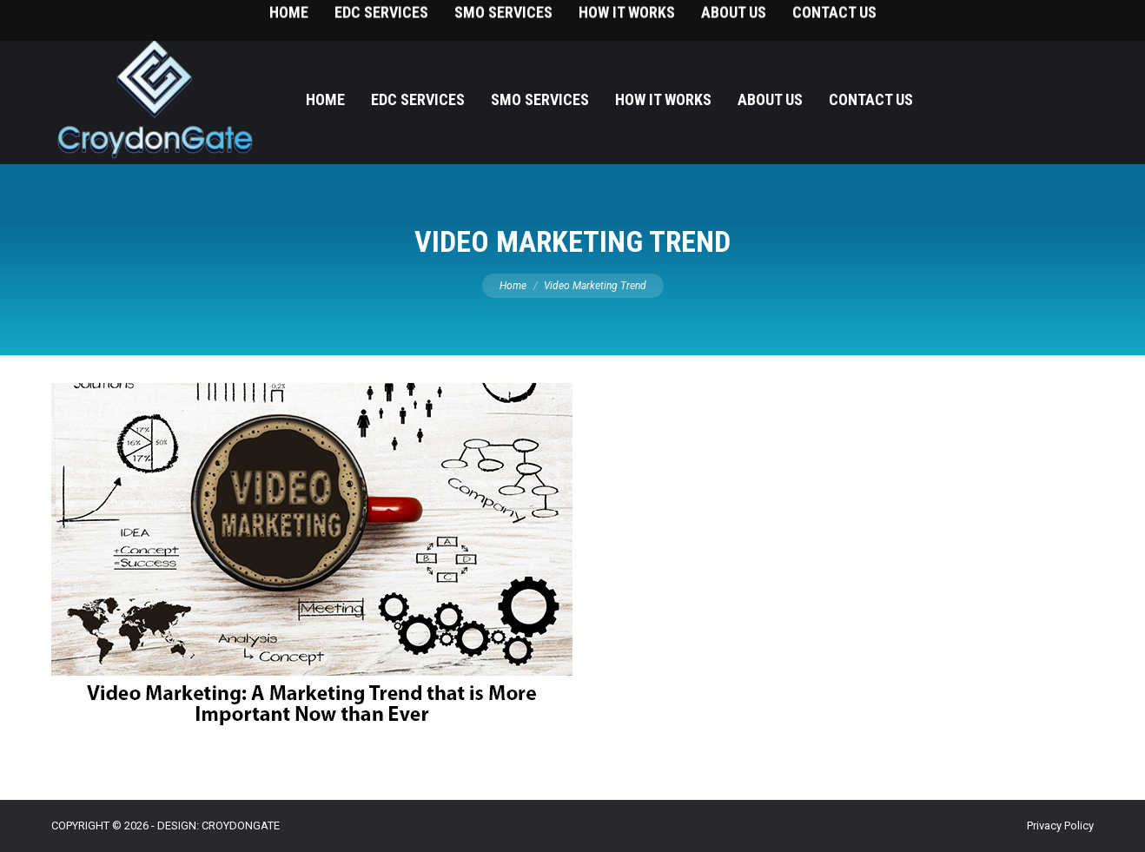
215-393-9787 (1067, 17)
